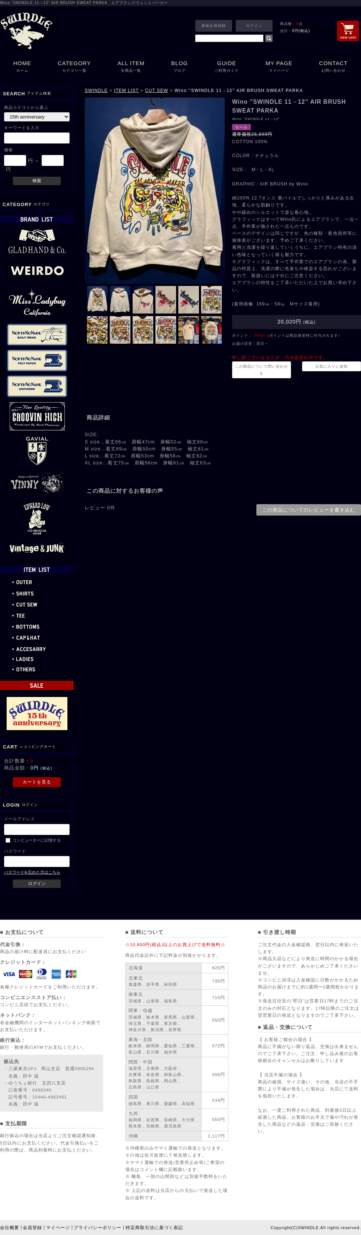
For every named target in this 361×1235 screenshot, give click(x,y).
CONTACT (333, 67)
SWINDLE (96, 90)
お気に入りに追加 (331, 366)
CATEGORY (74, 67)
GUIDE (226, 67)
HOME (22, 67)
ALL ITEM (131, 67)
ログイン (254, 26)
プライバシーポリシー (98, 1227)
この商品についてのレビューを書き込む (308, 510)
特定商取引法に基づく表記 (154, 1227)
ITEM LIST (126, 90)
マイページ (58, 1227)
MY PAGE (279, 67)
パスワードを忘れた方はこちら (32, 872)
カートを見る (36, 782)
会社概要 (9, 1227)
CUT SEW (156, 90)
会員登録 (32, 1227)
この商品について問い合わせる (261, 369)
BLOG (179, 67)
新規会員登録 (213, 26)
